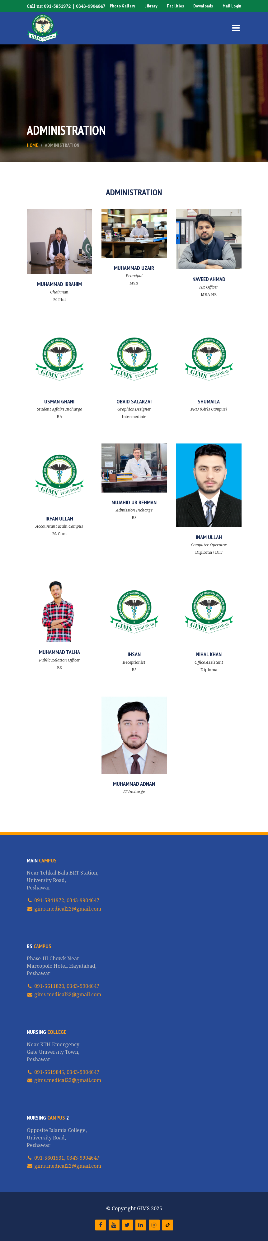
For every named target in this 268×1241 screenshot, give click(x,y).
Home (32, 145)
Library (151, 6)
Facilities (175, 6)
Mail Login (232, 6)
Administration (62, 145)
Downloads (203, 6)
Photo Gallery (122, 6)
